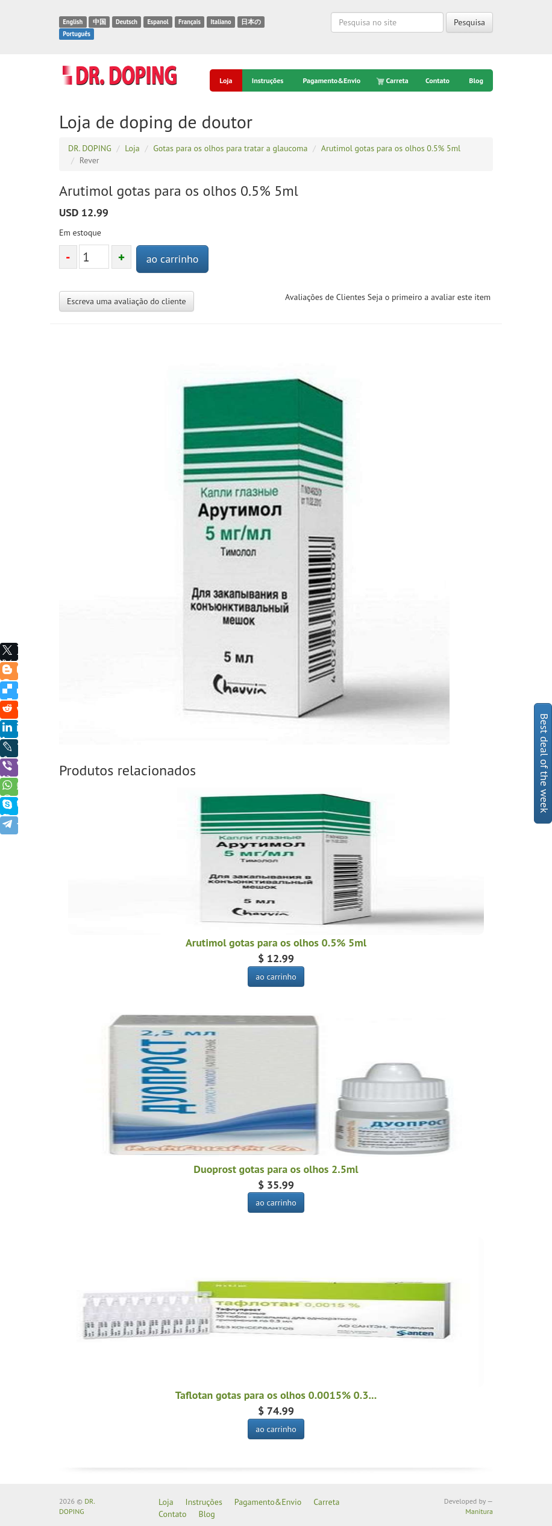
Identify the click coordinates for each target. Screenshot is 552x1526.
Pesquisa (469, 22)
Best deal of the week (544, 763)
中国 (99, 21)
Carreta (393, 81)
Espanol (157, 21)
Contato (437, 80)
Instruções (267, 80)
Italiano (220, 21)
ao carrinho (172, 259)
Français (189, 21)
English (73, 21)
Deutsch (126, 21)
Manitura (479, 1511)
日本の (251, 21)
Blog (476, 80)
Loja (225, 80)
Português (76, 34)
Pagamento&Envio (332, 80)
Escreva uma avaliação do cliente (126, 301)
